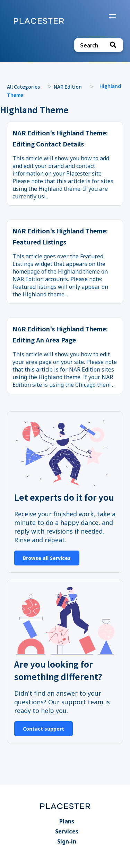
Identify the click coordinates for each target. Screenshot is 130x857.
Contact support (43, 728)
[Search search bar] (98, 45)
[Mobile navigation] (113, 17)
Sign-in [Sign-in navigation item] (66, 841)
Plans (66, 821)
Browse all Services (47, 558)
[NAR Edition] (71, 86)
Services (66, 831)
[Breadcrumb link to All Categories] (27, 86)
